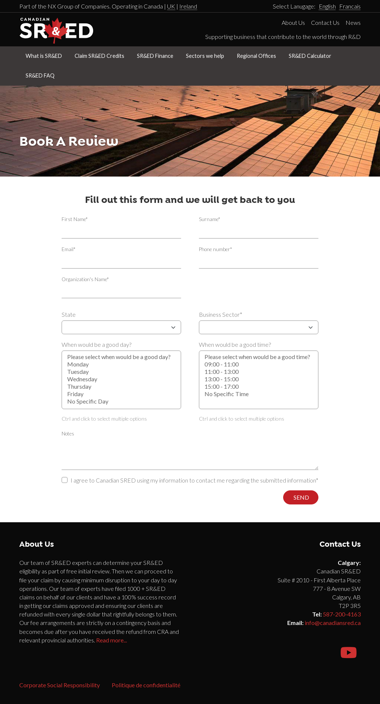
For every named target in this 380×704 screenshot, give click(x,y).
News (353, 22)
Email (68, 249)
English (327, 6)
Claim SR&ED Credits (99, 56)
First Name (75, 219)
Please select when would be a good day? (121, 357)
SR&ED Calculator (310, 56)
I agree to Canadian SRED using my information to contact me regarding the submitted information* (194, 480)
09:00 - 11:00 (259, 364)
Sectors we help (205, 56)
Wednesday (121, 379)
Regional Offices (256, 56)
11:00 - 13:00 (259, 371)
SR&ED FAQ (40, 75)
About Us (293, 22)
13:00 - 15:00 (259, 379)
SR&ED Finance (155, 56)
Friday (121, 394)
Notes (68, 434)
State (69, 314)
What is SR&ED (44, 56)
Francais (350, 6)
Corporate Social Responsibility (59, 684)
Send (300, 497)
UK (171, 6)
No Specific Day (121, 401)
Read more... (111, 640)
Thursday (121, 386)
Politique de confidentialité (146, 684)
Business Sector (220, 314)
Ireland (188, 6)
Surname (209, 219)
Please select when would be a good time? (259, 357)
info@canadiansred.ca (333, 622)
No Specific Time (259, 394)
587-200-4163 (342, 614)
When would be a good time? (235, 344)
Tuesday (121, 371)
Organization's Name (85, 279)
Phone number (215, 249)
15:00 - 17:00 (259, 386)
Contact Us (325, 22)
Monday (121, 364)
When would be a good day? (96, 344)
